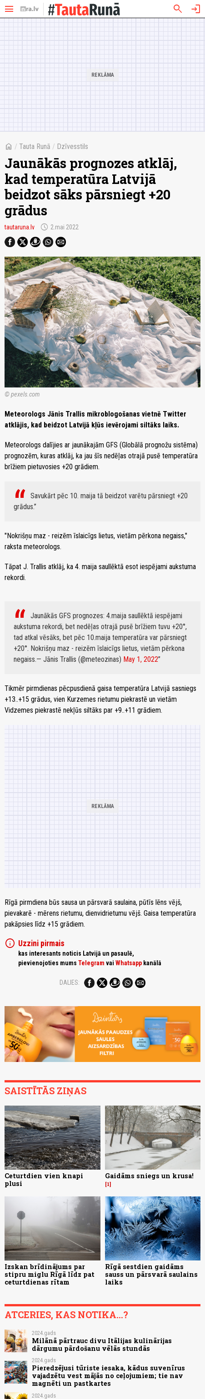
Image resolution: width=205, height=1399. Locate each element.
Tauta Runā (34, 146)
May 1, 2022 (140, 659)
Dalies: (70, 982)
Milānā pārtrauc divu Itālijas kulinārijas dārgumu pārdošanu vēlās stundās (102, 1344)
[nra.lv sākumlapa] (29, 9)
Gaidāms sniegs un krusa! (149, 1175)
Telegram (91, 963)
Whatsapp (128, 963)
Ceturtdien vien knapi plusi (44, 1179)
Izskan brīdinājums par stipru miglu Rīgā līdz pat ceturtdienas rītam (50, 1274)
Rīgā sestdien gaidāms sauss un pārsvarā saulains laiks (151, 1274)
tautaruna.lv (20, 227)
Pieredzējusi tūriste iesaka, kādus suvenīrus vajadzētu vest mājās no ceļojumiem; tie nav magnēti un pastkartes (108, 1376)
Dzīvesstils (72, 146)
